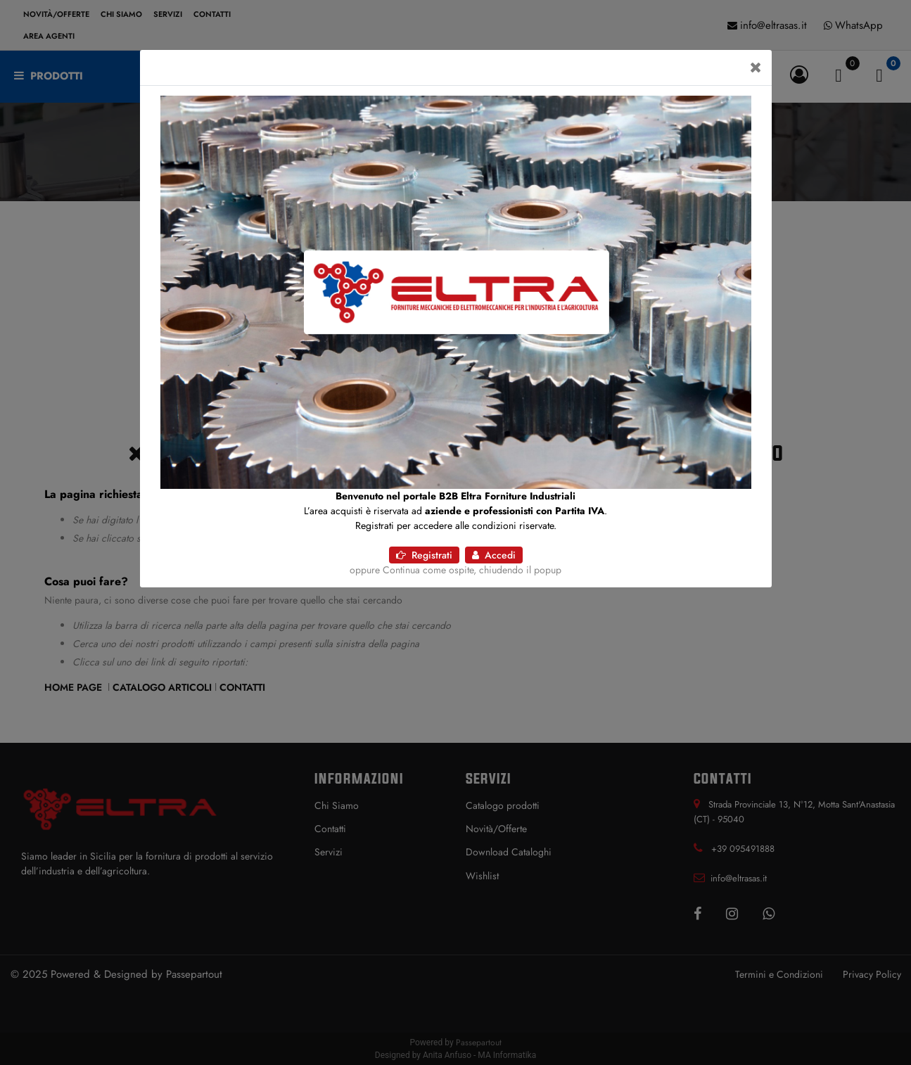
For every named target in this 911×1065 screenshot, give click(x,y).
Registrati (424, 555)
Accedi (494, 555)
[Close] (756, 67)
